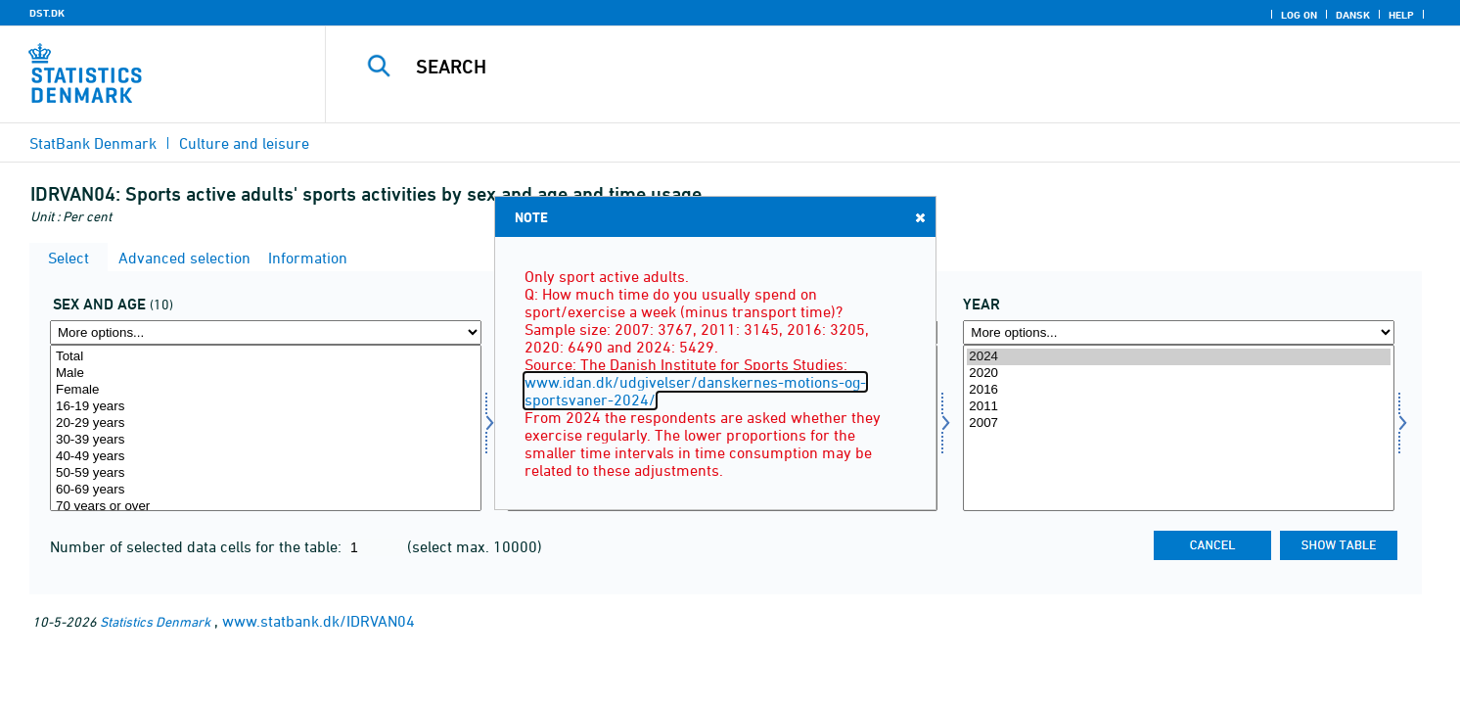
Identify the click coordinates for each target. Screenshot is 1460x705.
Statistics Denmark (155, 621)
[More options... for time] (1178, 332)
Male (266, 373)
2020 (1179, 373)
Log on (1299, 15)
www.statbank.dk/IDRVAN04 (318, 621)
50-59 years (266, 473)
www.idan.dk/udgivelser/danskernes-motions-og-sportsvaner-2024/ (695, 390)
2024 (1179, 357)
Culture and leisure (244, 143)
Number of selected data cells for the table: (197, 546)
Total (266, 357)
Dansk (1353, 15)
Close (919, 217)
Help (1401, 15)
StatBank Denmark (93, 143)
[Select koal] (265, 428)
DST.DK (47, 13)
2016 (1179, 390)
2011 (1179, 407)
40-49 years (266, 456)
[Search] (855, 66)
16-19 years (266, 407)
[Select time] (1178, 428)
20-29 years (266, 423)
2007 (1179, 423)
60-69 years (266, 490)
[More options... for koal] (265, 332)
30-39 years (266, 440)
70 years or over (266, 506)
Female (266, 390)
